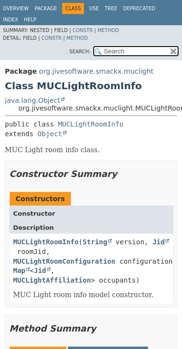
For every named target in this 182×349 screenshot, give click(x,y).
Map (19, 270)
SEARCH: (80, 51)
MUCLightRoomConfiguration (64, 261)
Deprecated (139, 8)
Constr (82, 30)
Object (49, 134)
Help (30, 19)
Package (45, 8)
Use (94, 8)
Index (10, 19)
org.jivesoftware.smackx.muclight (96, 71)
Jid (158, 242)
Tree (111, 8)
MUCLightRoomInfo (91, 124)
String (95, 242)
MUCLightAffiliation (52, 280)
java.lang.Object (32, 100)
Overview (16, 8)
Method (108, 30)
